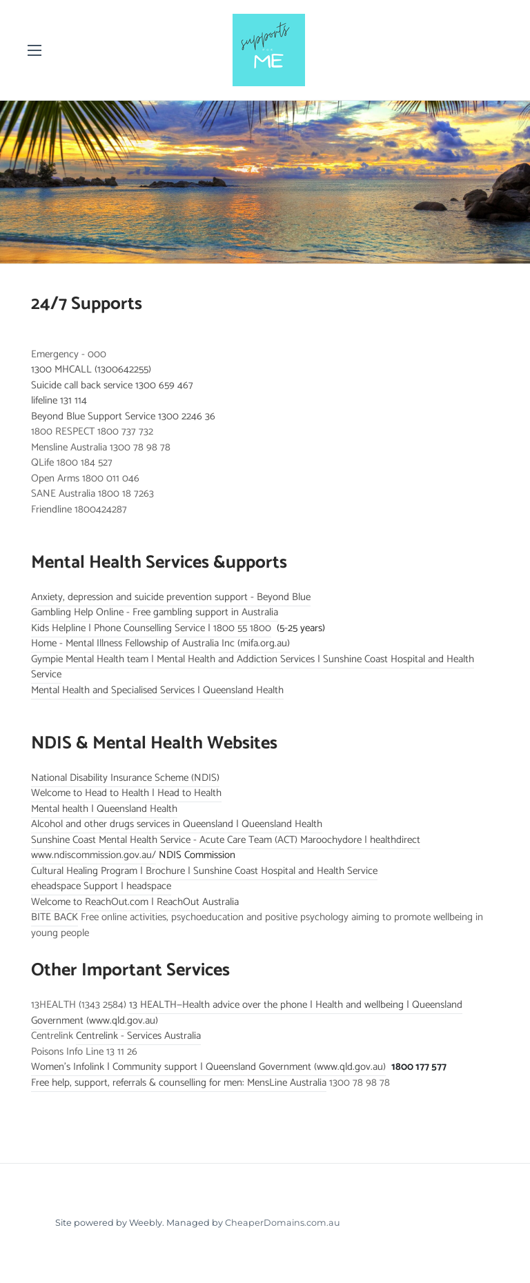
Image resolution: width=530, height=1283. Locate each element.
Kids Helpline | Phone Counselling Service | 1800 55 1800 (151, 628)
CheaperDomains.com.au (282, 1222)
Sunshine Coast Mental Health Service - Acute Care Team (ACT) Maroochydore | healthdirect (225, 839)
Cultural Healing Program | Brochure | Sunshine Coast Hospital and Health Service (204, 870)
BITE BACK (54, 917)
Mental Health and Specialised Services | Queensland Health (157, 690)
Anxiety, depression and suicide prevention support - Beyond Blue (171, 597)
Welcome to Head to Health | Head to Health (126, 793)
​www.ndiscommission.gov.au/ (93, 855)
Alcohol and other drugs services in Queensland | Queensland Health (176, 824)
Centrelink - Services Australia (138, 1035)
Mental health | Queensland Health (104, 808)
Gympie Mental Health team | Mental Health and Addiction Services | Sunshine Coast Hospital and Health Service (252, 667)
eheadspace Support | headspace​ (101, 886)
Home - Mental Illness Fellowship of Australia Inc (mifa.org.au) (160, 643)
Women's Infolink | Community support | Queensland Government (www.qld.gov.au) (208, 1066)
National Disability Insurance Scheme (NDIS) (125, 777)
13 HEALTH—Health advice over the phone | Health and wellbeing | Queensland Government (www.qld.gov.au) (246, 1012)
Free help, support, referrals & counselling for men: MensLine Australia (178, 1082)
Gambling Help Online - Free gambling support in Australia (154, 612)
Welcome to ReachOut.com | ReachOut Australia (135, 902)
